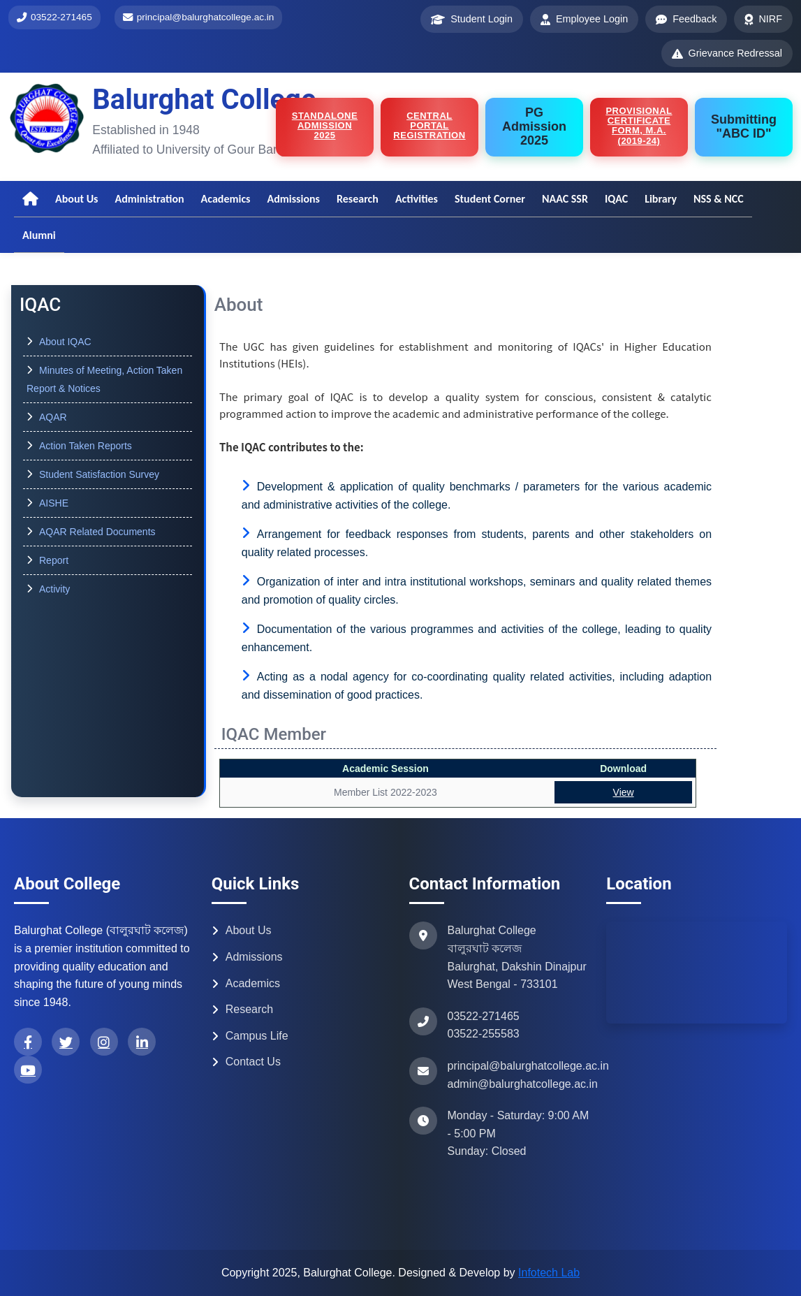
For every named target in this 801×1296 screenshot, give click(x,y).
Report (53, 560)
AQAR (53, 417)
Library (661, 198)
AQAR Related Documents (97, 531)
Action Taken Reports (85, 445)
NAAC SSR (565, 198)
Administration (149, 198)
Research (358, 198)
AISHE (53, 503)
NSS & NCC (718, 198)
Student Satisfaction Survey (99, 474)
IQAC (616, 198)
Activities (416, 198)
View (623, 792)
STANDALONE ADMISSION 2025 (325, 125)
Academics (226, 198)
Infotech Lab (549, 1273)
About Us (76, 198)
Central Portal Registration (429, 125)
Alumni (39, 235)
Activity (54, 589)
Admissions (293, 198)
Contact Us (246, 1062)
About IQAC (65, 341)
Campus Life (250, 1036)
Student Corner (490, 198)
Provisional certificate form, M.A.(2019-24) (638, 125)
